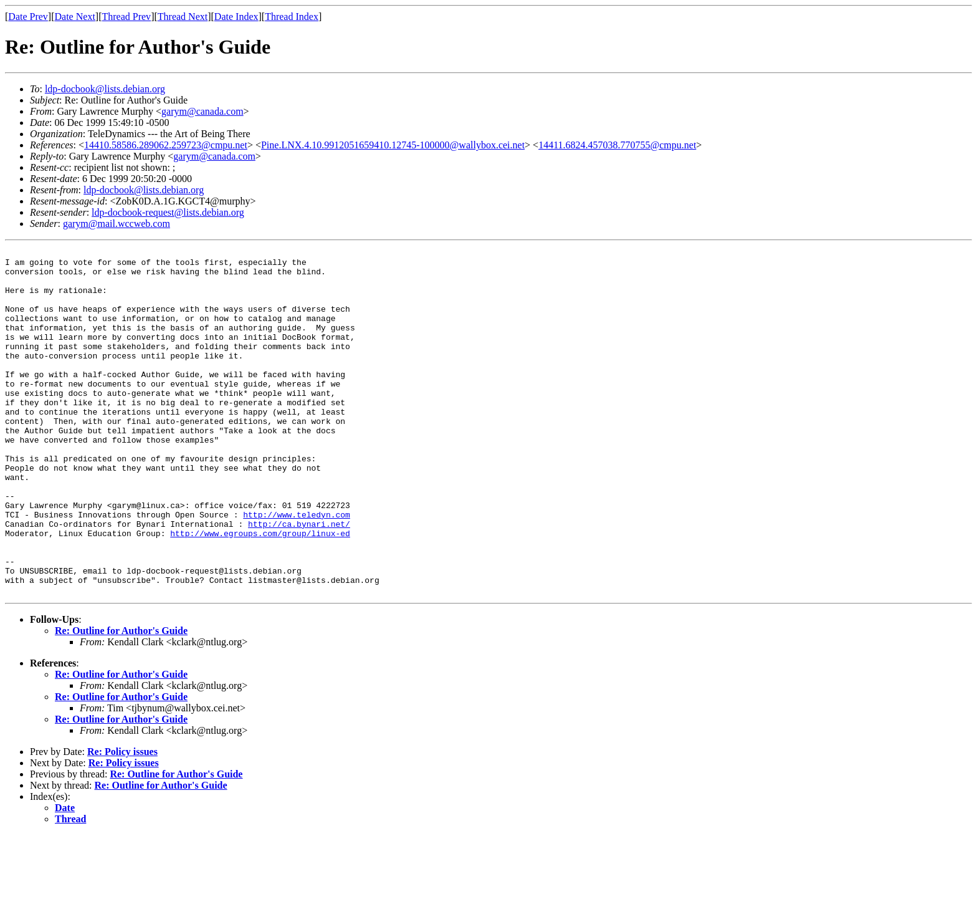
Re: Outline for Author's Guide (121, 700)
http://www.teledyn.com (296, 568)
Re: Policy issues (122, 820)
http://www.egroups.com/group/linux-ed (260, 591)
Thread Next (182, 16)
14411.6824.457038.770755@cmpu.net (617, 145)
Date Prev (28, 16)
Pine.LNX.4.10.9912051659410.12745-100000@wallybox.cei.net (393, 145)
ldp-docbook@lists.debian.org (105, 89)
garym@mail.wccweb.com (116, 223)
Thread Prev (126, 16)
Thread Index (291, 16)
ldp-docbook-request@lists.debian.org (168, 212)
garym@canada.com (202, 111)
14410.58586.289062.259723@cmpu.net (165, 145)
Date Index (236, 16)
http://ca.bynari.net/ (299, 579)
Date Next (75, 16)
